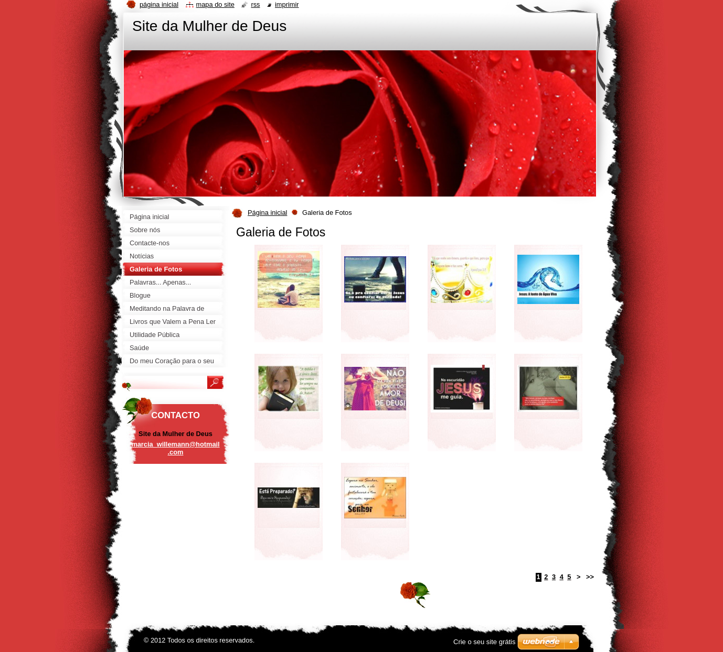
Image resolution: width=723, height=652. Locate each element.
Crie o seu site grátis (484, 642)
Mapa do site (215, 4)
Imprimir (287, 4)
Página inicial (267, 212)
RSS (255, 4)
